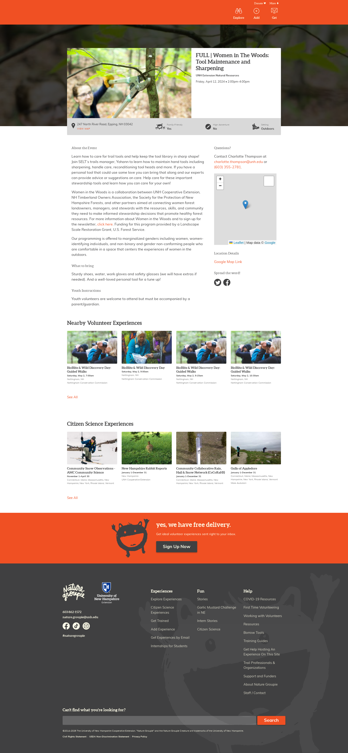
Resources (251, 624)
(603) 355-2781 (227, 167)
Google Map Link (228, 262)
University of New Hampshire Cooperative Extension (107, 593)
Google (270, 242)
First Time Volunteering (261, 607)
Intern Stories (207, 621)
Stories (202, 599)
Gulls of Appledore (244, 468)
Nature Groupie (95, 13)
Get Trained (160, 621)
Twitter (217, 282)
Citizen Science (208, 629)
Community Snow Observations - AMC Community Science (91, 470)
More (273, 3)
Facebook (226, 282)
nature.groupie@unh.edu (80, 617)
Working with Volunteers (263, 616)
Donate (258, 3)
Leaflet (236, 242)
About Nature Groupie (261, 684)
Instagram (86, 626)
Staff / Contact (255, 693)
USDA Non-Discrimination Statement (109, 737)
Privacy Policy (139, 737)
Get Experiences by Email (170, 637)
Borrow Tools (254, 632)
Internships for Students (169, 646)
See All (72, 397)
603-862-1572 (72, 612)
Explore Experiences (166, 599)
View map (83, 129)
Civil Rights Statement (74, 737)
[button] (245, 204)
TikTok (76, 626)
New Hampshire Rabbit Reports (144, 468)
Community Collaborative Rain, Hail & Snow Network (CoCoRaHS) (200, 470)
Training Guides (256, 641)
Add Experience (163, 629)
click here (104, 224)
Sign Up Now (176, 546)
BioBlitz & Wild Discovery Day (143, 368)
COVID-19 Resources (260, 599)
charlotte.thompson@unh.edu (238, 162)
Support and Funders (260, 676)
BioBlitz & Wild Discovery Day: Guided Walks (89, 370)
